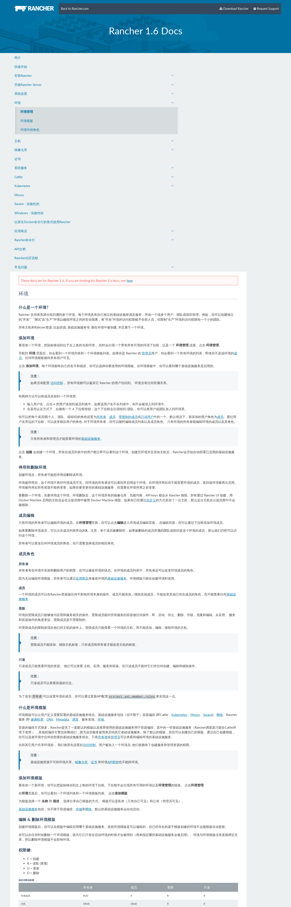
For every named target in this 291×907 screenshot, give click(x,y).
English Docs (91, 888)
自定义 (245, 291)
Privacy (60, 888)
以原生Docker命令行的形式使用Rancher (42, 222)
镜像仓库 (42, 149)
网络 (100, 513)
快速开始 (20, 66)
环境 (42, 102)
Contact (47, 888)
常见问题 (42, 267)
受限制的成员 (192, 204)
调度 (174, 513)
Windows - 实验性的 (29, 213)
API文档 (20, 249)
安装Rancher (42, 75)
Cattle (42, 177)
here (194, 54)
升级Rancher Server (42, 84)
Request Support (266, 8)
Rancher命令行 (42, 240)
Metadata (161, 513)
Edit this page (265, 874)
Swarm (87, 513)
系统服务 (42, 167)
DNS (149, 513)
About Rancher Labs (25, 888)
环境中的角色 (29, 129)
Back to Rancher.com (75, 8)
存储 (200, 513)
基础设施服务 (153, 230)
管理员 (211, 136)
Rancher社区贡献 (26, 258)
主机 (42, 140)
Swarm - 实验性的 (26, 204)
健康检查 (136, 513)
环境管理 (26, 111)
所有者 (166, 204)
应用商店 (42, 231)
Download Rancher (233, 8)
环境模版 (26, 121)
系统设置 (42, 93)
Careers (74, 888)
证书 (17, 159)
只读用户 (211, 204)
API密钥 (176, 560)
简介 (17, 57)
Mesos (19, 195)
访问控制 (119, 170)
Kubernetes (42, 185)
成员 (121, 141)
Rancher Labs (55, 896)
